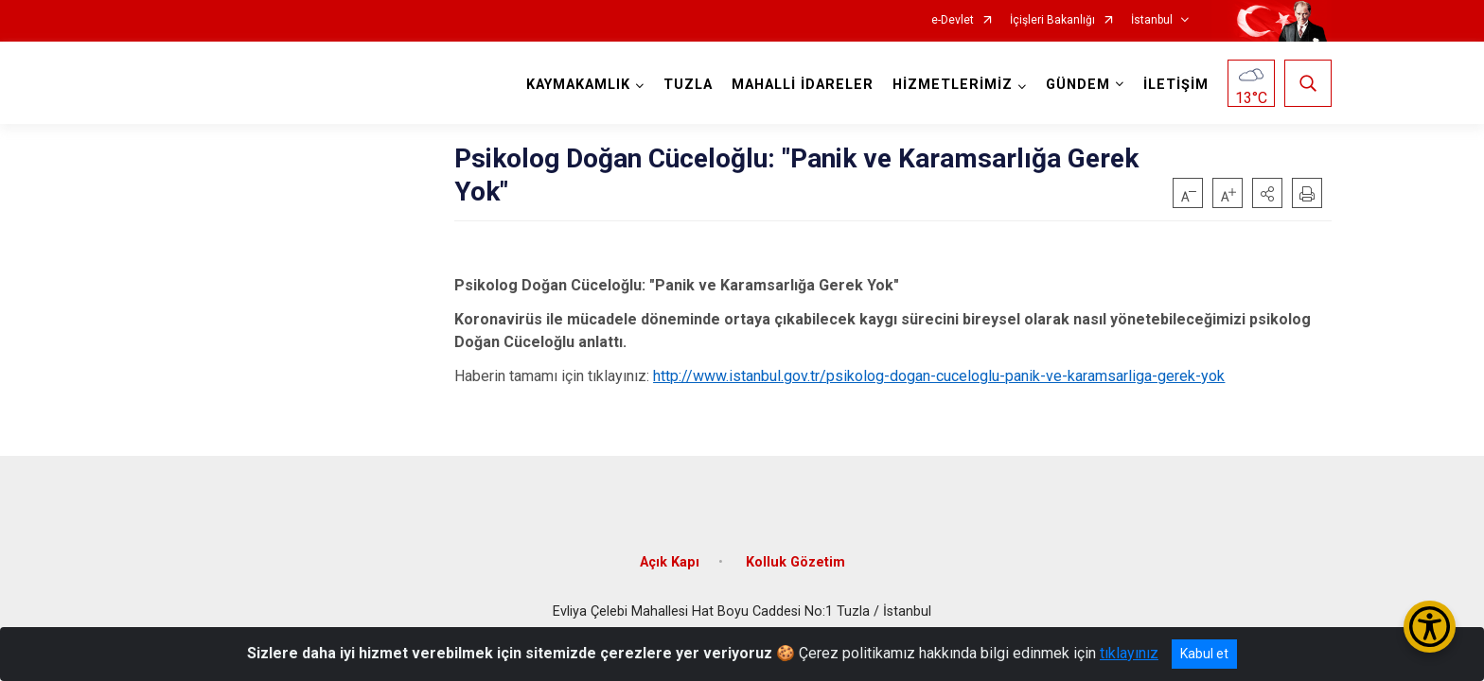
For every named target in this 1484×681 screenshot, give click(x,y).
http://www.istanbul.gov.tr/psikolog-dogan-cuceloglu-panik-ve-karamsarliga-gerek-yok (939, 376)
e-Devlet (952, 20)
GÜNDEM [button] (1078, 85)
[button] (1267, 193)
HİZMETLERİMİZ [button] (952, 85)
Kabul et (1204, 653)
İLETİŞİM (1176, 85)
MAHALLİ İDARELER (803, 85)
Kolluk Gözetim (795, 562)
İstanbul (1152, 20)
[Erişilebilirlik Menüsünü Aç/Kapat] (1430, 627)
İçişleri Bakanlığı (1052, 20)
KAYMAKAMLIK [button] (578, 85)
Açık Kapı (669, 562)
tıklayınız (1129, 653)
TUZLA (688, 85)
